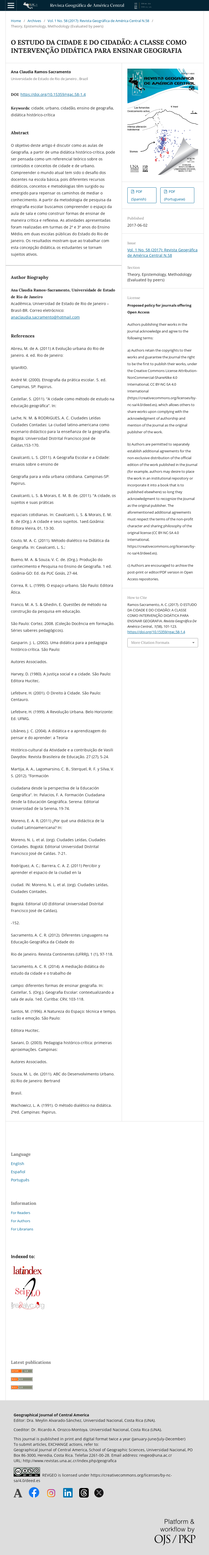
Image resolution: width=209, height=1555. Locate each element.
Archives (34, 20)
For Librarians (22, 1229)
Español (18, 1171)
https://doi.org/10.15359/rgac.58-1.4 (53, 94)
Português (20, 1179)
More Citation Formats (150, 642)
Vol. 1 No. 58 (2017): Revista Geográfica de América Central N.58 (98, 20)
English (17, 1163)
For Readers (20, 1212)
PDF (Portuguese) (174, 195)
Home (16, 20)
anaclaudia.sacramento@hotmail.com (45, 317)
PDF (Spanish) (138, 195)
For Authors (20, 1220)
